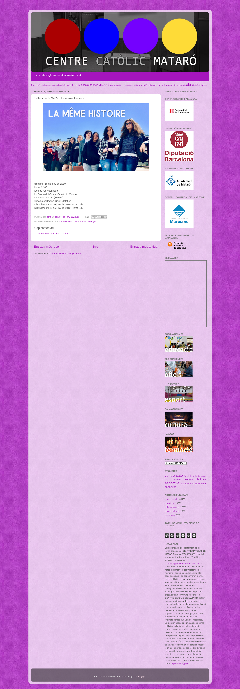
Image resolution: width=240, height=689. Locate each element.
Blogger (142, 676)
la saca (180, 85)
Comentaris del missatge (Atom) (65, 253)
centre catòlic (66, 221)
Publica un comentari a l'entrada (54, 233)
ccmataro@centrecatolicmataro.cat (182, 563)
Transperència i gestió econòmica (46, 85)
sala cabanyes (195, 85)
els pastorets (173, 479)
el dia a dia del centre (70, 85)
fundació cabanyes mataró (152, 85)
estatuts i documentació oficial (126, 85)
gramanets (171, 85)
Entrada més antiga (143, 246)
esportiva (106, 85)
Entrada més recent (48, 246)
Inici (96, 246)
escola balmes (89, 84)
